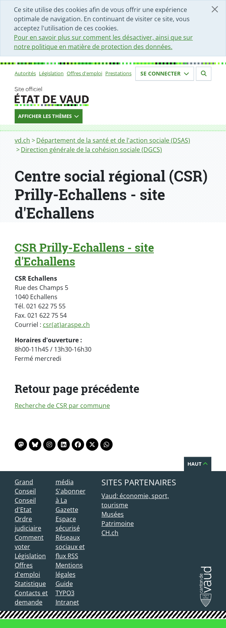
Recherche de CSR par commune (62, 405)
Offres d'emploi (84, 73)
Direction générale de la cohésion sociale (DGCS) (91, 149)
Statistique (30, 583)
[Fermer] (215, 9)
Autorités (25, 73)
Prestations (118, 73)
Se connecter (164, 73)
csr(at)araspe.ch (66, 324)
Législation (51, 73)
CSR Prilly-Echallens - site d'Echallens (84, 254)
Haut (197, 463)
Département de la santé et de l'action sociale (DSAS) (113, 140)
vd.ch (22, 140)
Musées (112, 514)
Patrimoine (117, 523)
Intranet (67, 602)
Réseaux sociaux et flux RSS (70, 546)
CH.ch (109, 533)
